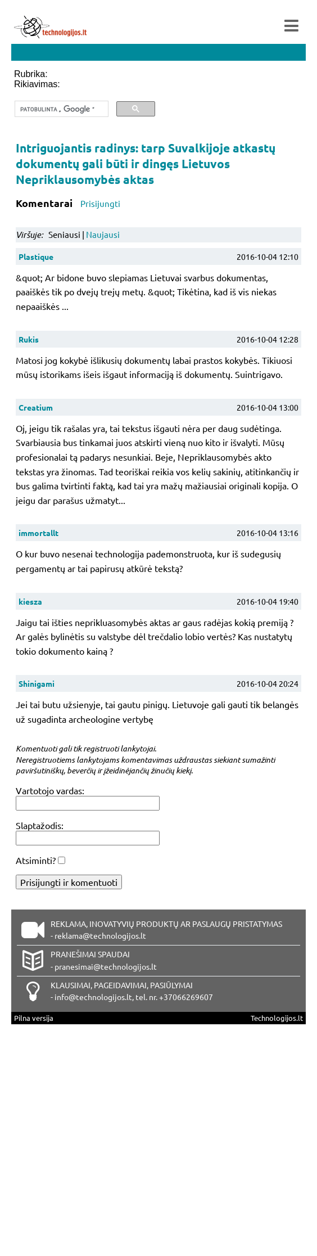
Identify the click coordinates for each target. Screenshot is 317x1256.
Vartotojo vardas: (50, 790)
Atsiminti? (36, 860)
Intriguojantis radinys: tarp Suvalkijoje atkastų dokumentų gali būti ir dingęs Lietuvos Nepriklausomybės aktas (145, 163)
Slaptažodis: (40, 825)
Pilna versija (33, 1018)
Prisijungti (100, 203)
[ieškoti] (60, 109)
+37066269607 (186, 997)
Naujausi (103, 234)
